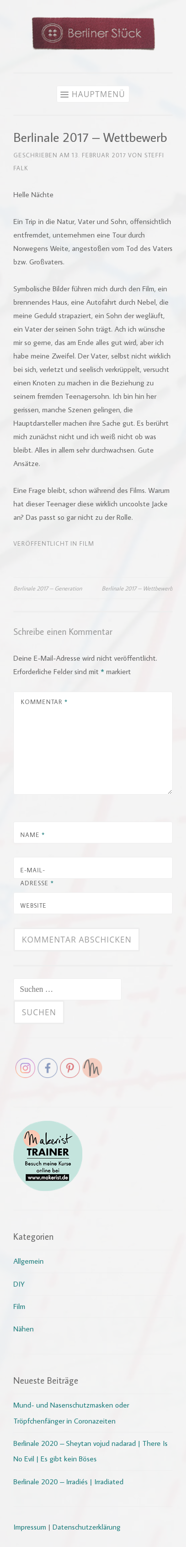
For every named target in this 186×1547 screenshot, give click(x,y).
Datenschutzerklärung (87, 1527)
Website (33, 905)
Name (32, 834)
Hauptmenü (98, 94)
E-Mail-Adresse (37, 876)
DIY (19, 1284)
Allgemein (28, 1261)
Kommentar (44, 702)
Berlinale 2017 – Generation (47, 588)
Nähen (23, 1328)
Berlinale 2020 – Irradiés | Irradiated (68, 1481)
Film (86, 543)
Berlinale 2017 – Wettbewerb (137, 588)
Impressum (29, 1527)
